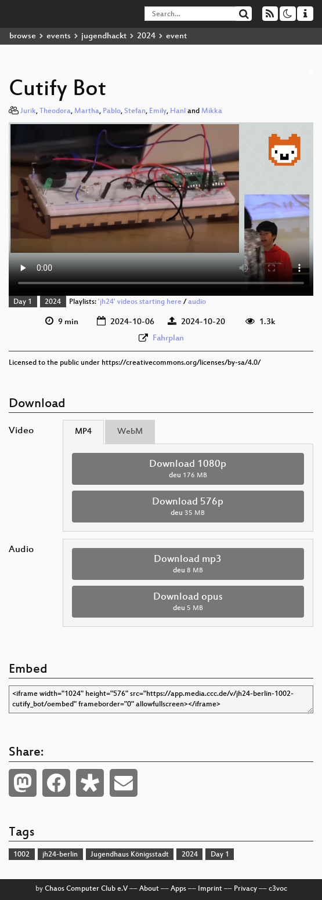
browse (22, 36)
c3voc (278, 889)
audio (197, 302)
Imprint (210, 889)
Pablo (112, 111)
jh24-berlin (60, 855)
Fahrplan (168, 338)
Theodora (55, 111)
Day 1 (22, 302)
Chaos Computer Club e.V (86, 889)
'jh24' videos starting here (140, 302)
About (149, 889)
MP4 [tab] (83, 432)
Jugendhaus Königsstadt (130, 855)
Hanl (178, 111)
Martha (86, 111)
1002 (21, 855)
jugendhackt (103, 36)
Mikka (211, 111)
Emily (158, 111)
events (58, 36)
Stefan (135, 111)
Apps (178, 889)
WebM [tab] (130, 432)
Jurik (28, 111)
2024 (146, 36)
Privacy (245, 889)
